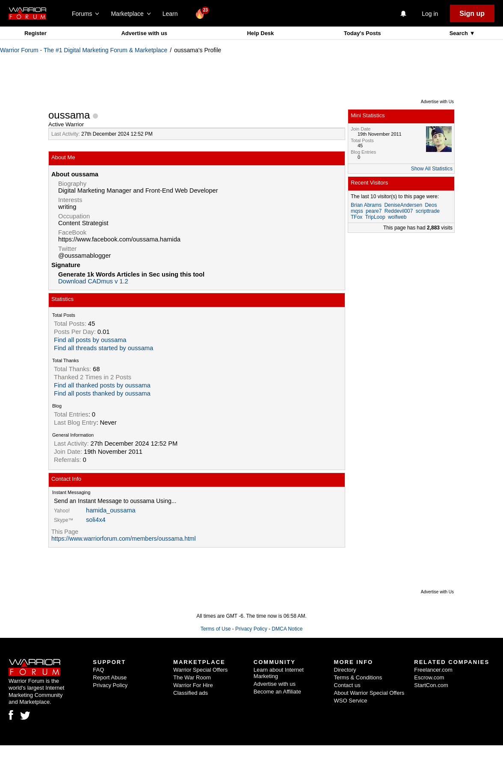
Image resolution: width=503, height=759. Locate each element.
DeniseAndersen (403, 205)
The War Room (192, 677)
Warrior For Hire (193, 685)
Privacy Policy (251, 629)
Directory (345, 670)
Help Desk (260, 33)
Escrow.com (429, 677)
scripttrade (428, 211)
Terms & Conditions (358, 677)
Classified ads (190, 693)
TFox (356, 217)
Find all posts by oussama (90, 339)
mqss (357, 211)
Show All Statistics (432, 169)
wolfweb (397, 217)
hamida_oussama (111, 510)
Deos (431, 205)
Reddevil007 (399, 211)
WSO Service (350, 700)
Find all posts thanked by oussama (102, 393)
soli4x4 (96, 519)
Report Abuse (110, 677)
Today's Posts (362, 33)
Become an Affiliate (277, 691)
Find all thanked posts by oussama (102, 385)
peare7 (374, 211)
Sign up (472, 13)
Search (460, 33)
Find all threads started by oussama (103, 348)
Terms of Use (216, 629)
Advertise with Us (437, 101)
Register (35, 33)
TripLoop (375, 217)
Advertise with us (144, 33)
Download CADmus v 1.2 (93, 281)
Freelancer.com (433, 670)
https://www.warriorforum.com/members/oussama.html (123, 538)
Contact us (347, 685)
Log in (430, 13)
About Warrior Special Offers (369, 693)
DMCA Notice (287, 629)
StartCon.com (431, 685)
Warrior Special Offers (200, 670)
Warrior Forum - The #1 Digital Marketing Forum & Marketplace (83, 50)
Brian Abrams (366, 205)
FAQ (98, 670)
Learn (173, 13)
